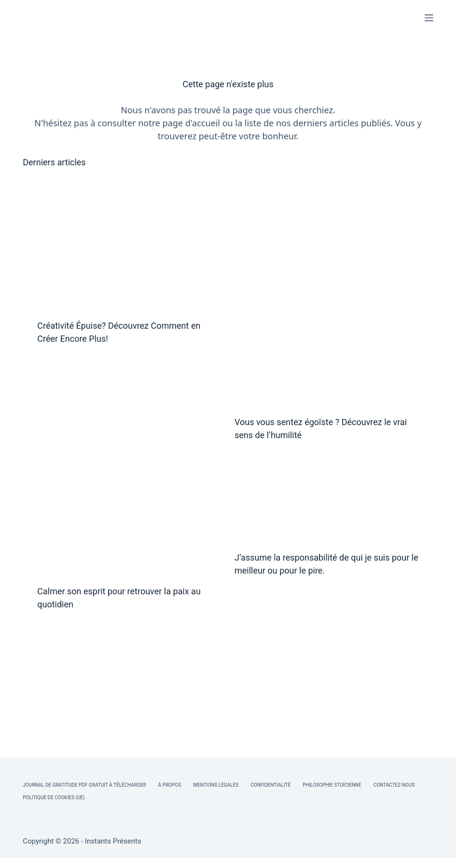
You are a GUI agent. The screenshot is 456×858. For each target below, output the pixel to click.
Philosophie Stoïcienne (332, 785)
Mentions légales (215, 785)
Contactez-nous (394, 785)
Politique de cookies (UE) (54, 797)
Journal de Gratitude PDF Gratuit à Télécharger (84, 785)
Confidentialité (270, 785)
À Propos (169, 785)
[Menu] (429, 17)
